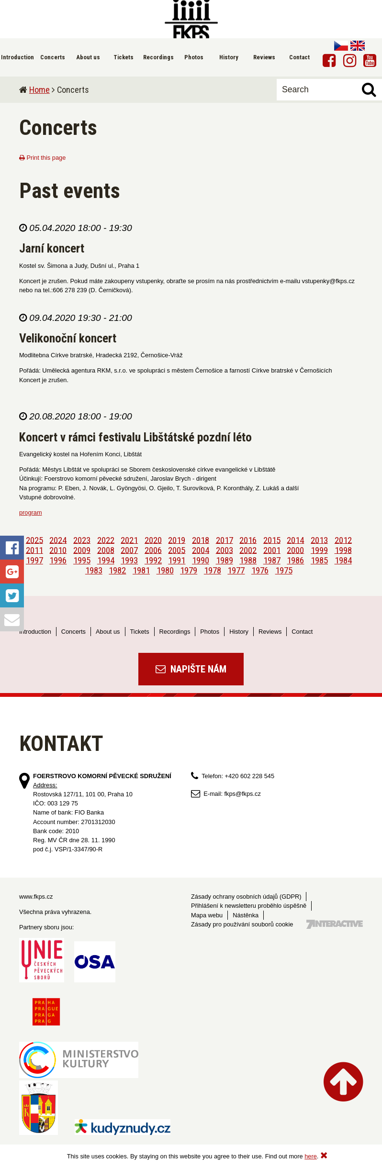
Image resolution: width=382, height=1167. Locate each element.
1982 (117, 570)
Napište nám (191, 669)
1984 (343, 560)
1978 (212, 570)
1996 (58, 560)
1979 (188, 570)
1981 (141, 570)
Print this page (42, 157)
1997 (34, 560)
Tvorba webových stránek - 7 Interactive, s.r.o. (334, 924)
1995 (81, 560)
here (310, 1156)
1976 (260, 570)
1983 (93, 570)
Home (39, 90)
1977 (236, 570)
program (30, 512)
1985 (319, 560)
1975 (283, 570)
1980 (165, 570)
